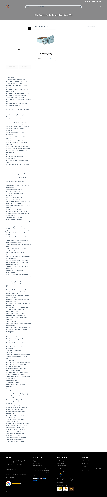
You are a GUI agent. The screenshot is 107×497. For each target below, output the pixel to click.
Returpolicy (60, 468)
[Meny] (94, 6)
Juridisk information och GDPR (41, 472)
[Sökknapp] (80, 6)
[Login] (97, 6)
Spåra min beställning (11, 472)
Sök (7, 25)
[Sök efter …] (31, 6)
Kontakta (87, 1)
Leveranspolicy (37, 463)
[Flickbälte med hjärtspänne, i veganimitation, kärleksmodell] (45, 40)
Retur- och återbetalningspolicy (41, 468)
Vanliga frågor (61, 461)
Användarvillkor (61, 465)
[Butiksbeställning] (93, 26)
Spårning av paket (96, 1)
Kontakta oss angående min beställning (16, 474)
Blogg (34, 461)
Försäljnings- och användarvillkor (41, 470)
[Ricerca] (29, 28)
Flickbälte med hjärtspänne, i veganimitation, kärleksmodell (46, 54)
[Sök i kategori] (58, 6)
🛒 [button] (50, 58)
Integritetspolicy (37, 465)
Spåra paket (60, 463)
